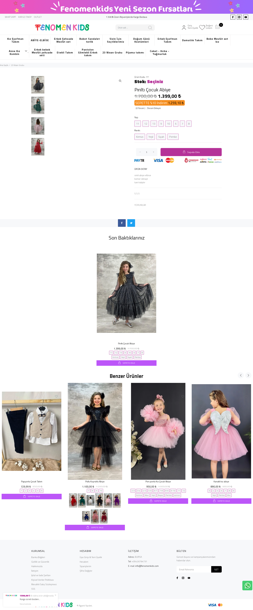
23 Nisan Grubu (112, 52)
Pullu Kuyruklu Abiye (95, 481)
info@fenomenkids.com (147, 565)
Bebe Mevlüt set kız (217, 40)
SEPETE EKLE (129, 363)
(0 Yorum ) (140, 108)
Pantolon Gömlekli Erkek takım (87, 52)
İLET (216, 569)
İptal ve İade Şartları (41, 575)
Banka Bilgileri (38, 557)
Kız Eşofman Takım (15, 40)
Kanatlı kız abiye (221, 481)
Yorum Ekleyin (154, 108)
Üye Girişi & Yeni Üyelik (91, 557)
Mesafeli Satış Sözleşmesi (44, 584)
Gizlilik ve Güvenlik (40, 561)
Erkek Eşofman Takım (167, 40)
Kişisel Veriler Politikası (42, 579)
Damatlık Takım (192, 40)
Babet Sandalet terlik (89, 40)
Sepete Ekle (191, 152)
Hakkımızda (36, 566)
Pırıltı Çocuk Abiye (126, 343)
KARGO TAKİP (24, 17)
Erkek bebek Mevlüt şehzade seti (42, 52)
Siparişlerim (85, 566)
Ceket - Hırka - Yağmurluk (159, 52)
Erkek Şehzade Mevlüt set (63, 40)
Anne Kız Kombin (18, 52)
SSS (33, 588)
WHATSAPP (10, 17)
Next (248, 375)
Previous (241, 375)
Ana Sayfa (4, 65)
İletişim (34, 570)
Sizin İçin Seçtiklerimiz (115, 40)
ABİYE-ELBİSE (40, 40)
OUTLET (38, 17)
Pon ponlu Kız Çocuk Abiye (158, 481)
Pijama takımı (135, 52)
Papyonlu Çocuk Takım (31, 481)
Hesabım (84, 561)
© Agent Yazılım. (84, 605)
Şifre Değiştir (86, 570)
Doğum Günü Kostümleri (141, 40)
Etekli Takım (65, 52)
